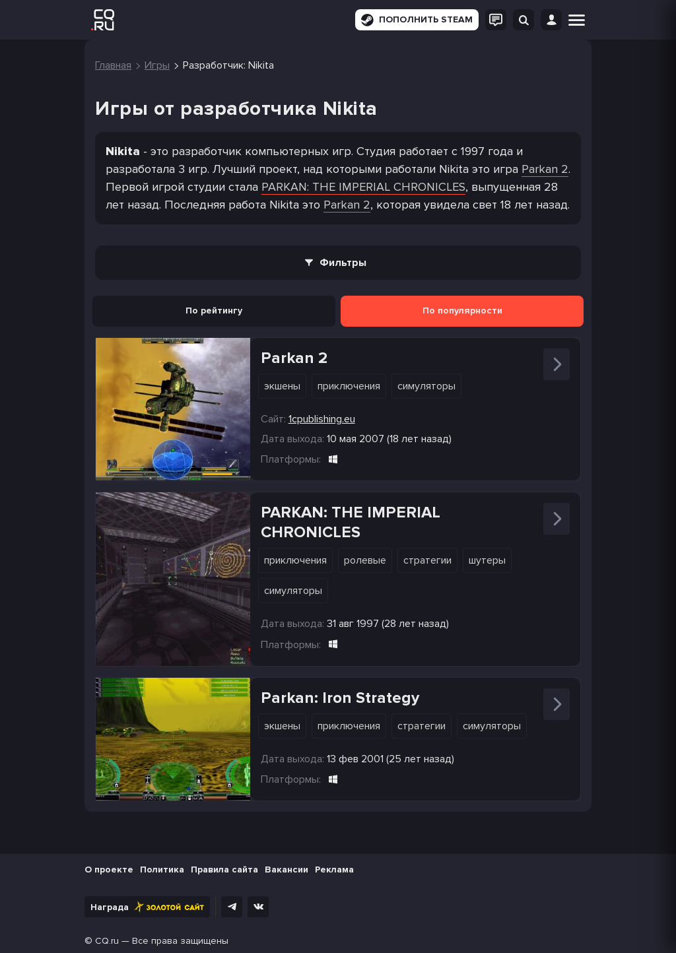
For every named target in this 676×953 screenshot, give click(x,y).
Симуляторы (426, 386)
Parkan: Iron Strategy (340, 697)
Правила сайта (224, 869)
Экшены (282, 386)
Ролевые (365, 560)
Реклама (334, 869)
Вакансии (286, 869)
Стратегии (427, 560)
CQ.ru (107, 940)
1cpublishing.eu (321, 419)
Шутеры (487, 560)
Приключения (349, 386)
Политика (162, 869)
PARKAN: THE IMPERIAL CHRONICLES (363, 187)
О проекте (108, 869)
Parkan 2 (545, 169)
